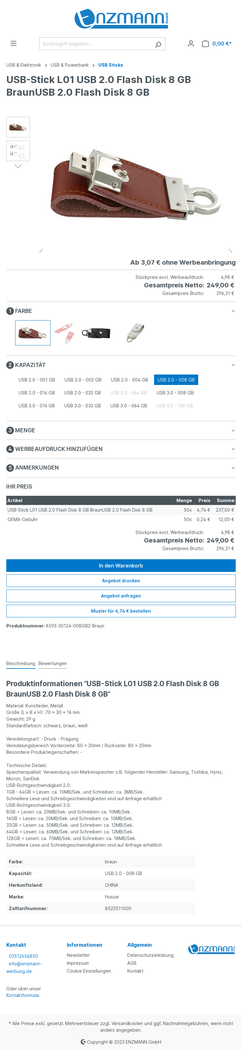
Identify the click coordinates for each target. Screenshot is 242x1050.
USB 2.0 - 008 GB (176, 379)
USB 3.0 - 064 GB (128, 405)
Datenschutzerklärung (150, 955)
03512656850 (23, 956)
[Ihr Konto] (191, 44)
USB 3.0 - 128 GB (175, 405)
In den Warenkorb (121, 565)
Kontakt (135, 971)
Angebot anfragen (121, 595)
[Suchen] (158, 43)
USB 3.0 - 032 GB (82, 405)
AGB (131, 963)
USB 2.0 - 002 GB (83, 379)
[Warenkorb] (217, 44)
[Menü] (13, 43)
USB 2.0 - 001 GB (37, 379)
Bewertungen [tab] (52, 663)
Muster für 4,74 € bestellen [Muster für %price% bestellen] (121, 611)
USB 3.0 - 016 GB (37, 405)
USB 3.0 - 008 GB (175, 392)
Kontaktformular (22, 995)
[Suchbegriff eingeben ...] (95, 43)
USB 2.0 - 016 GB (37, 392)
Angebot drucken (121, 580)
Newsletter (78, 955)
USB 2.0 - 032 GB (82, 392)
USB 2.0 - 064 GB (128, 392)
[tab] (20, 663)
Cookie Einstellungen (89, 971)
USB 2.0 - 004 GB (129, 379)
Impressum (78, 963)
